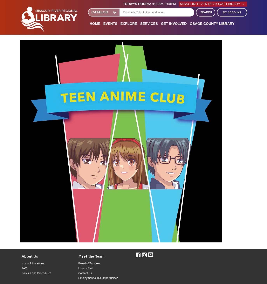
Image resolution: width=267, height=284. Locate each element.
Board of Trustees (89, 263)
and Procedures (41, 273)
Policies (26, 273)
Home (95, 24)
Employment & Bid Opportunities (98, 278)
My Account (232, 12)
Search (206, 12)
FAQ (24, 268)
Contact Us (85, 273)
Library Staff (85, 268)
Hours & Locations (33, 263)
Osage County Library (212, 24)
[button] (151, 4)
